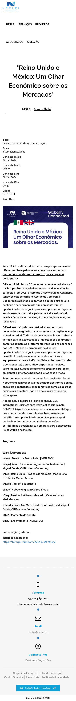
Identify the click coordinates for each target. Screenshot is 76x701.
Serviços (25, 24)
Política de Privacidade (55, 677)
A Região (33, 42)
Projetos (42, 24)
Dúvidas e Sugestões (38, 660)
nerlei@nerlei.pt (38, 632)
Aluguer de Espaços (24, 673)
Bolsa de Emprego (50, 673)
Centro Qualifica (14, 677)
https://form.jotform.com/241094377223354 (29, 542)
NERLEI (10, 24)
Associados (14, 42)
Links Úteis (32, 677)
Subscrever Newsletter (38, 688)
